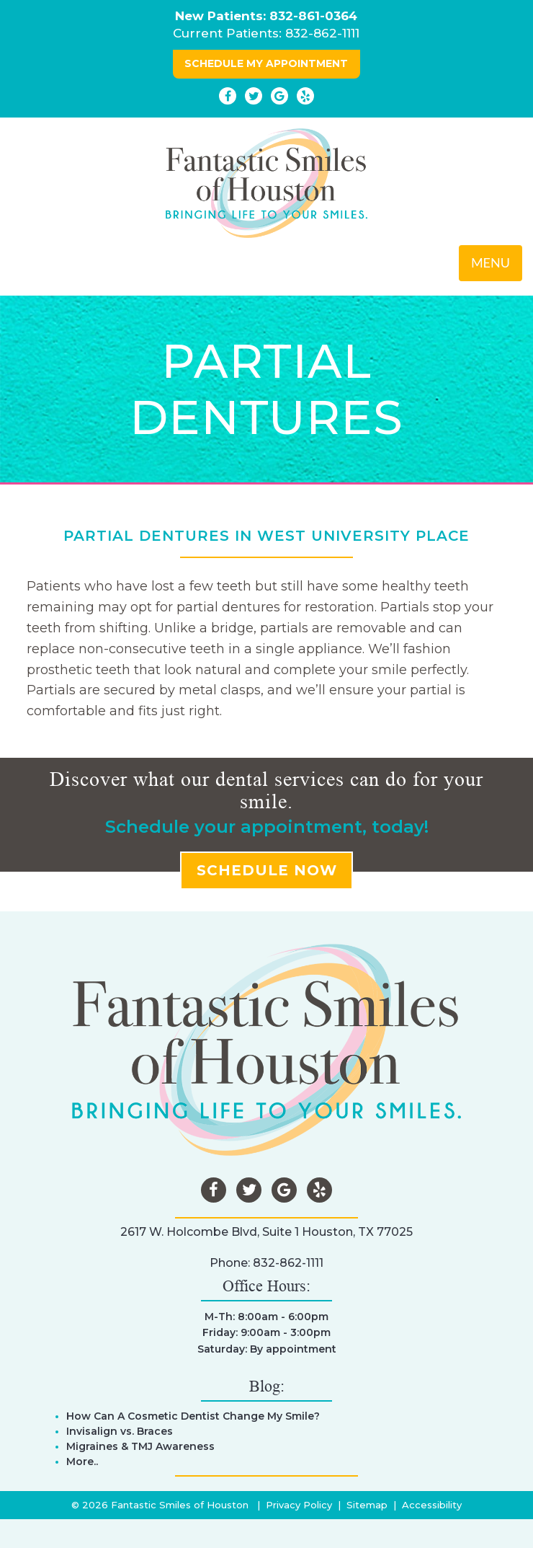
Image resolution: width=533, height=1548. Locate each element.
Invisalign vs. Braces (119, 1431)
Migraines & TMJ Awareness (140, 1446)
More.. (82, 1461)
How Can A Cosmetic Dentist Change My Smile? (193, 1416)
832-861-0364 (313, 16)
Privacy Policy (299, 1505)
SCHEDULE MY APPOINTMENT (266, 63)
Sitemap (367, 1505)
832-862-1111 (322, 33)
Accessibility (432, 1505)
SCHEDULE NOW (267, 870)
